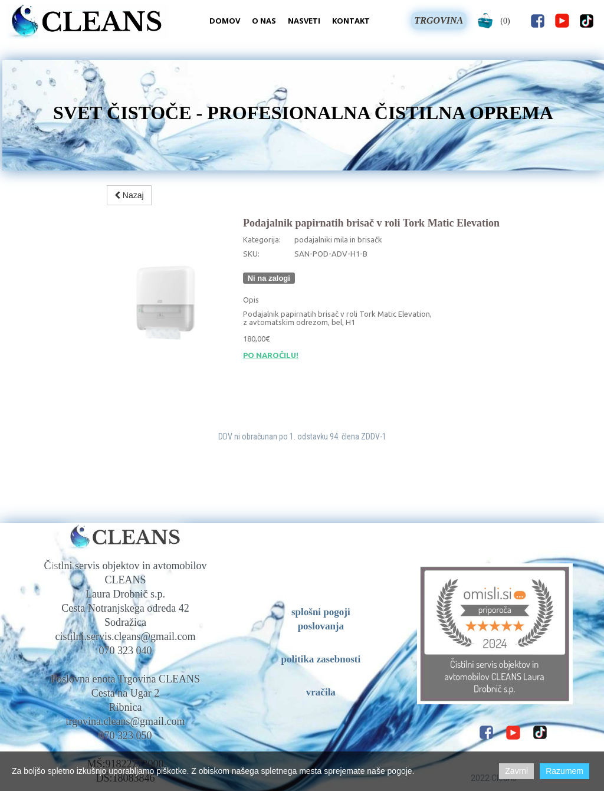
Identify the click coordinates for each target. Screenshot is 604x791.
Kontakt (351, 20)
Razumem (564, 771)
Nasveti (304, 20)
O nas (264, 20)
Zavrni (516, 771)
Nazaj (129, 195)
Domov (224, 20)
